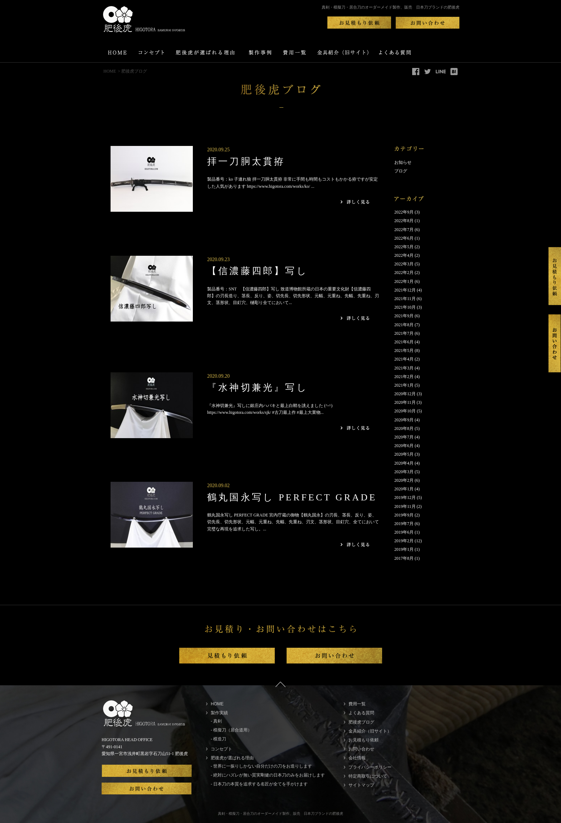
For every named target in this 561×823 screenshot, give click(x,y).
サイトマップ (361, 785)
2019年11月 (405, 506)
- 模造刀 (218, 738)
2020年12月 (405, 393)
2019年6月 (404, 532)
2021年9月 (404, 315)
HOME (109, 71)
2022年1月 (404, 281)
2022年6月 (404, 238)
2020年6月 (404, 445)
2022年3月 (404, 263)
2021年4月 (404, 359)
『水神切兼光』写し (257, 387)
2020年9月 (404, 419)
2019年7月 (404, 523)
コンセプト (221, 748)
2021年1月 (404, 385)
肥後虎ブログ (361, 722)
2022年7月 (404, 229)
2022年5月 (404, 246)
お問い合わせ (361, 748)
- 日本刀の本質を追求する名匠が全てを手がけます (259, 784)
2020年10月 (405, 410)
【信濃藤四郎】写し (257, 271)
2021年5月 (404, 350)
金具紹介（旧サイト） (369, 731)
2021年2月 (404, 376)
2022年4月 (404, 255)
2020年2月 (404, 480)
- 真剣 (216, 721)
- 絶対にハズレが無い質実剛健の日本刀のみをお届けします (268, 775)
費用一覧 (357, 703)
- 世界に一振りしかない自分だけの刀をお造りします (261, 766)
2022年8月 (404, 220)
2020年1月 (404, 488)
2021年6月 (404, 341)
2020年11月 (405, 402)
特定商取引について (367, 776)
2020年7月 (404, 437)
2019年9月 (404, 515)
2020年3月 (404, 471)
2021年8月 (404, 324)
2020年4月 (404, 463)
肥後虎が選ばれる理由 (232, 757)
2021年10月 (405, 307)
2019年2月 (404, 540)
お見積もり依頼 (363, 740)
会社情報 (357, 757)
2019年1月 (404, 549)
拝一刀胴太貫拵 (246, 161)
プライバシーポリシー (369, 767)
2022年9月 (404, 212)
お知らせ (402, 162)
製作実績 (219, 712)
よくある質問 (361, 712)
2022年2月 (404, 272)
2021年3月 (404, 368)
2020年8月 (404, 428)
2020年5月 (404, 454)
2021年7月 (404, 333)
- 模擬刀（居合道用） (231, 730)
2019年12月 (405, 497)
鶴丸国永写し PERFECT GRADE (292, 497)
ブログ (400, 170)
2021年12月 (405, 290)
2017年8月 (404, 558)
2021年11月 (405, 298)
